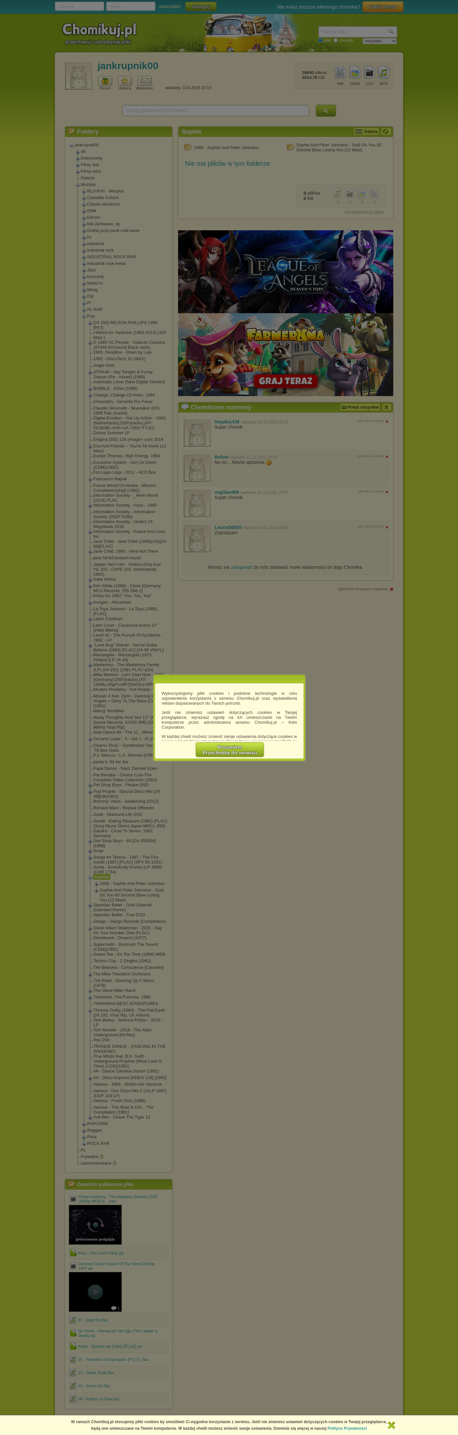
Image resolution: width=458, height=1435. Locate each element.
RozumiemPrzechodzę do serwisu (230, 749)
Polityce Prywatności (347, 1428)
